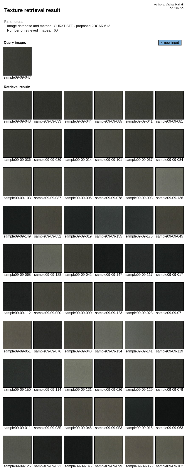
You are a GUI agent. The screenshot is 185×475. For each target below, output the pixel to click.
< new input (170, 42)
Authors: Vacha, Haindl (168, 4)
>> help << (176, 7)
